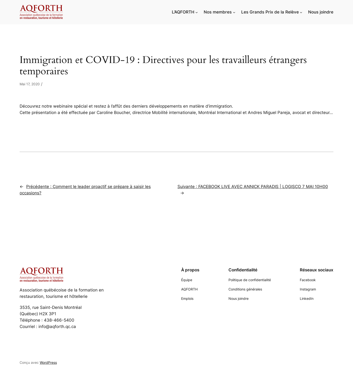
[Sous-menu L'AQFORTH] (196, 12)
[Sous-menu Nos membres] (234, 12)
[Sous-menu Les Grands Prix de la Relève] (301, 12)
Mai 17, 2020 (30, 84)
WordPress (48, 362)
